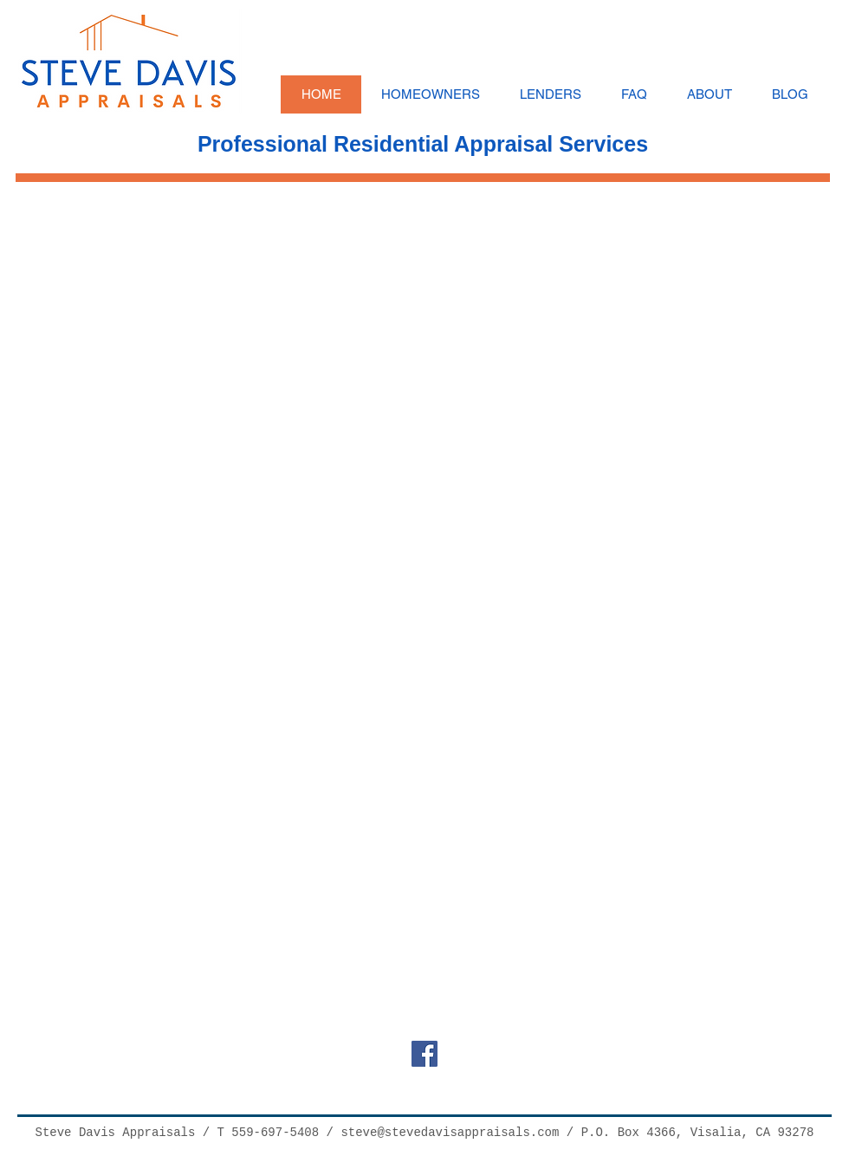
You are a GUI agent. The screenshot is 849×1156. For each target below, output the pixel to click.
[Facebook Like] (429, 1083)
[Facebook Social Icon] (424, 1054)
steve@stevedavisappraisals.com (449, 1133)
